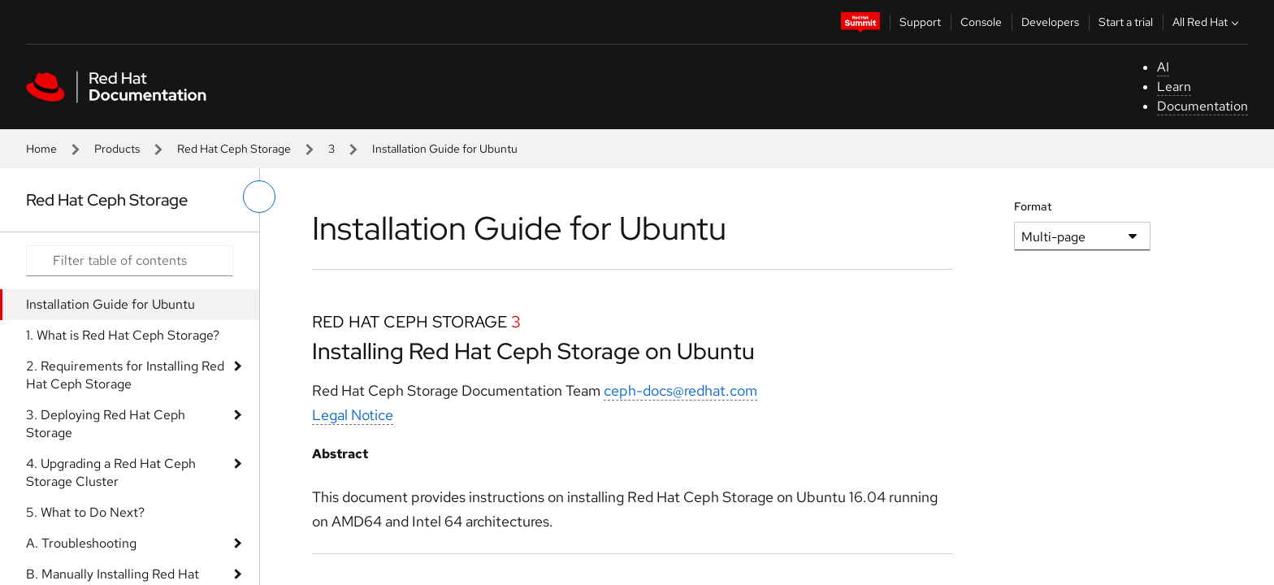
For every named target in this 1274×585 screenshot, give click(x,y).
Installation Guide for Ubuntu (110, 304)
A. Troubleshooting (81, 543)
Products (117, 148)
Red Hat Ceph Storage (234, 148)
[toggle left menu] (259, 196)
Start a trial (1125, 22)
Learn (1174, 86)
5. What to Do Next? (85, 512)
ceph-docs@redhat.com (680, 390)
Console (981, 22)
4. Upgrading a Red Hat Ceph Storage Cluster (111, 472)
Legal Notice (352, 414)
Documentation (1202, 106)
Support (920, 22)
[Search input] (129, 260)
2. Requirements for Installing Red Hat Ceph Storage (125, 375)
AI (1163, 67)
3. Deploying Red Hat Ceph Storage (105, 423)
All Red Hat (1207, 22)
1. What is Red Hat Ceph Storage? (122, 335)
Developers (1050, 22)
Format (1033, 206)
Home (41, 148)
